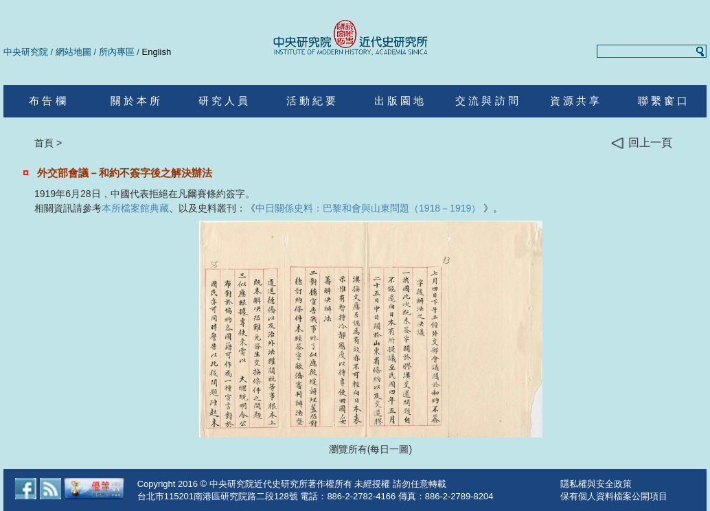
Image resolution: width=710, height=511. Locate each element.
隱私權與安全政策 (596, 484)
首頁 (44, 142)
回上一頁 (641, 143)
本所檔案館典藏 (135, 208)
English (157, 52)
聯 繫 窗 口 (663, 100)
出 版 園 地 (399, 100)
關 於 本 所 (136, 100)
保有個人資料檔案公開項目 (613, 496)
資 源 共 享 (575, 100)
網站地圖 (73, 52)
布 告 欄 (47, 100)
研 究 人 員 (223, 100)
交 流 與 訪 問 (486, 100)
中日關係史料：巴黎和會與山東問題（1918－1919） (368, 208)
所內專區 (117, 52)
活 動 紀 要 (311, 100)
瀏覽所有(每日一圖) (370, 449)
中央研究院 (25, 52)
